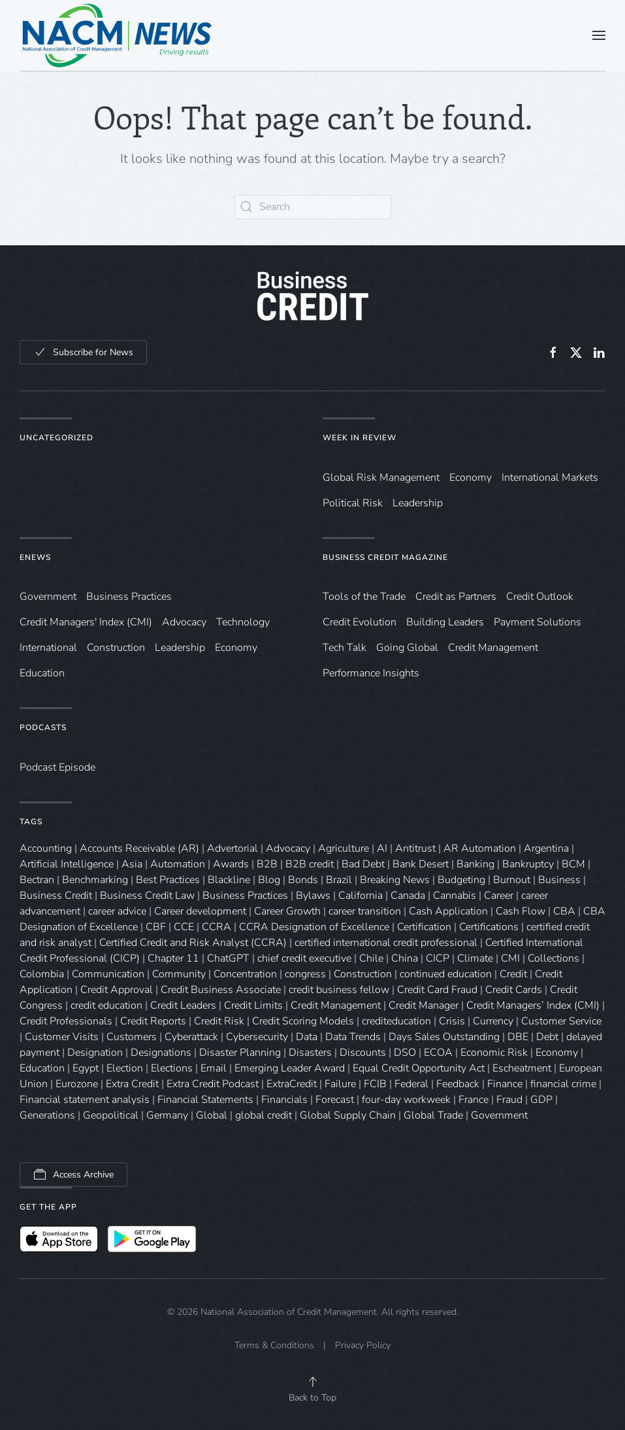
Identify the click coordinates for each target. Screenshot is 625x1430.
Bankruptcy (528, 864)
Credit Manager (423, 1005)
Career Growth (287, 911)
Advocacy (184, 622)
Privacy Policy (363, 1345)
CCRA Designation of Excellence (314, 927)
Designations (161, 1052)
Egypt (85, 1068)
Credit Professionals (66, 1021)
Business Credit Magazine (385, 557)
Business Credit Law (147, 895)
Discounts (363, 1052)
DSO (405, 1052)
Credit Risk (219, 1021)
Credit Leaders (183, 1005)
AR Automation (479, 848)
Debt (547, 1037)
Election (124, 1068)
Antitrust (415, 848)
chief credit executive (304, 958)
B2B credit (309, 864)
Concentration (245, 974)
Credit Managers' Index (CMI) (86, 622)
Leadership (418, 503)
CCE (184, 927)
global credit (263, 1115)
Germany (167, 1115)
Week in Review (359, 437)
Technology (243, 622)
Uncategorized (56, 437)
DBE (517, 1037)
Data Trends (353, 1037)
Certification (424, 927)
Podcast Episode (57, 767)
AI (382, 848)
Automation (177, 864)
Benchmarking (95, 880)
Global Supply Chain (348, 1115)
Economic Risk (494, 1052)
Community (179, 974)
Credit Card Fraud (437, 990)
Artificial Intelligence (67, 864)
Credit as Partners (455, 596)
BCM (573, 864)
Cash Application (448, 911)
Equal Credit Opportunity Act (419, 1068)
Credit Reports (153, 1021)
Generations (47, 1115)
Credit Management (493, 647)
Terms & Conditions (274, 1345)
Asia (131, 864)
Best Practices (168, 880)
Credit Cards (513, 990)
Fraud (509, 1099)
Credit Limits (253, 1005)
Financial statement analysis (85, 1099)
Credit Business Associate (221, 990)
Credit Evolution (359, 622)
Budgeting (461, 880)
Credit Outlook (539, 596)
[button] (598, 35)
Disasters (310, 1052)
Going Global (407, 647)
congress (305, 974)
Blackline (229, 880)
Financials (284, 1099)
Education (42, 673)
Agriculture (343, 848)
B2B (267, 864)
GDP (541, 1099)
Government (48, 596)
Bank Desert (421, 864)
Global (211, 1115)
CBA (564, 911)
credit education (106, 1005)
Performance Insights (371, 673)
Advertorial (232, 848)
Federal (411, 1084)
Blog (269, 880)
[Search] (312, 207)
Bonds (303, 880)
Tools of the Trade (364, 596)
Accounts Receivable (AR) (139, 848)
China (404, 958)
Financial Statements (205, 1099)
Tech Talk (344, 647)
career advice (117, 911)
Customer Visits (62, 1037)
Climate (475, 958)
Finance (504, 1084)
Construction (116, 647)
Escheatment (521, 1068)
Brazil (339, 880)
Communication (108, 974)
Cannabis (454, 895)
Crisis (452, 1021)
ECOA (438, 1052)
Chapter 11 (173, 958)
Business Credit (56, 895)
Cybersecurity (257, 1037)
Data (306, 1037)
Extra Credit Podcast (213, 1084)
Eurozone (77, 1084)
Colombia (42, 974)
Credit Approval (116, 990)
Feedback (457, 1084)
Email (213, 1068)
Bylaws (313, 895)
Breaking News (395, 880)
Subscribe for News (83, 351)
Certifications (489, 927)
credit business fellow (339, 990)
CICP (437, 958)
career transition (365, 911)
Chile (371, 958)
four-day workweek (406, 1099)
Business (559, 880)
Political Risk (353, 503)
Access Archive (73, 1174)
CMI (510, 958)
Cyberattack (191, 1037)
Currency (493, 1021)
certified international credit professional (386, 942)
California (360, 895)
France (473, 1099)
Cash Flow (520, 911)
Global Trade (433, 1115)
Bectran (37, 880)
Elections (172, 1068)
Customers (131, 1037)
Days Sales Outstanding (444, 1037)
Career (498, 895)
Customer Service (561, 1021)
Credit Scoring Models (303, 1021)
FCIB (375, 1084)
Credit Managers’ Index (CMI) (533, 1005)
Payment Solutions (537, 622)
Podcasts (43, 727)
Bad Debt (363, 864)
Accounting (46, 848)
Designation (95, 1052)
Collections (553, 958)
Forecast (334, 1099)
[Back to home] (118, 35)
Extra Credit (132, 1084)
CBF (156, 927)
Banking (475, 864)
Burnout (511, 880)
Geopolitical (110, 1115)
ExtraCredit (291, 1084)
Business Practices (129, 596)
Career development (200, 911)
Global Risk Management (381, 477)
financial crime (563, 1084)
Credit (513, 974)
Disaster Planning (240, 1052)
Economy (470, 477)
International (48, 647)
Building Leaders (445, 622)
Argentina (546, 848)
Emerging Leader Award (289, 1068)
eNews (35, 557)
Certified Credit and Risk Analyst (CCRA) (193, 942)
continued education (446, 974)
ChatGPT (228, 958)
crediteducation (396, 1021)
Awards (231, 864)
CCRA (216, 927)
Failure (340, 1084)
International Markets (550, 477)
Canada (408, 895)
